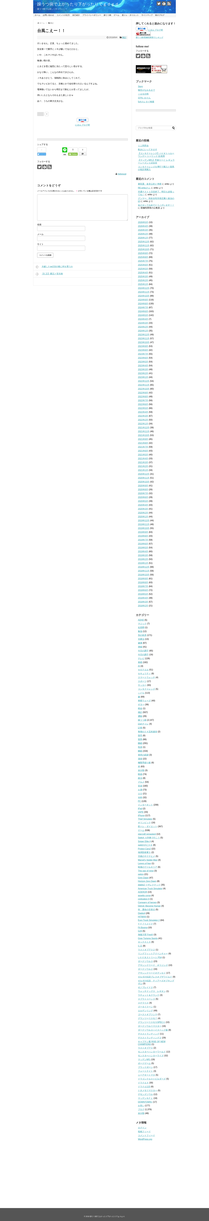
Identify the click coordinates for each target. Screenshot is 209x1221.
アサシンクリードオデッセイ (152, 973)
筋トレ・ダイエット (130, 15)
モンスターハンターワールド (152, 1052)
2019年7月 (143, 540)
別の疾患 (142, 635)
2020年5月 (143, 501)
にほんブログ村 (82, 125)
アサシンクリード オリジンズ (153, 965)
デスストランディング (148, 1034)
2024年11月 (143, 292)
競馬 (140, 739)
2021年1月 (143, 470)
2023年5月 (143, 362)
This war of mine (146, 871)
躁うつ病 (107, 15)
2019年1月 (143, 563)
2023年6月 (143, 358)
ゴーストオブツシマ (147, 1014)
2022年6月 (143, 404)
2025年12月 (143, 242)
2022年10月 (143, 389)
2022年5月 (143, 408)
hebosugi (122, 174)
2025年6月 (143, 265)
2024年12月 (143, 288)
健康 (140, 643)
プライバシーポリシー (91, 15)
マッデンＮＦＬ (145, 1098)
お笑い (141, 1105)
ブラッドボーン (145, 1067)
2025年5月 (143, 269)
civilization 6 (143, 899)
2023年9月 (143, 346)
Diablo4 (141, 913)
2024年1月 (143, 331)
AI (139, 666)
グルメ (141, 782)
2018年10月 (143, 575)
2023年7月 (143, 354)
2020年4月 (143, 505)
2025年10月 (143, 249)
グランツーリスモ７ (147, 1018)
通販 (140, 716)
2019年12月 (143, 520)
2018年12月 (143, 567)
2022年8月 (143, 396)
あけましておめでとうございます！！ (156, 205)
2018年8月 (143, 582)
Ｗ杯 (140, 797)
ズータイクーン (145, 1007)
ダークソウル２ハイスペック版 (153, 1030)
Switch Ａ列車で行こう (149, 838)
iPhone (141, 815)
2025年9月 (143, 253)
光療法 (141, 639)
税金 (140, 708)
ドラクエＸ (143, 1083)
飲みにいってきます (147, 149)
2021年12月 (143, 427)
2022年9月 (143, 393)
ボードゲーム (144, 1063)
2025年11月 (143, 245)
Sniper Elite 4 (144, 841)
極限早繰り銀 (144, 762)
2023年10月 (143, 342)
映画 (140, 774)
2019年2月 (143, 559)
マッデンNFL (144, 1059)
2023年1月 (143, 377)
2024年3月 (143, 323)
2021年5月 (143, 455)
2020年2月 (143, 513)
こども (141, 693)
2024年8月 (143, 303)
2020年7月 (143, 493)
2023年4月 (143, 365)
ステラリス (143, 1003)
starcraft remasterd (147, 834)
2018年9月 (143, 578)
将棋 (140, 662)
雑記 (124, 37)
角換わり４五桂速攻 (147, 731)
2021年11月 (143, 431)
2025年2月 (143, 280)
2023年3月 (143, 369)
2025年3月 (143, 276)
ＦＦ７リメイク (145, 924)
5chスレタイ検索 (146, 102)
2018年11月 (143, 571)
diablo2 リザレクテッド (149, 885)
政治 (140, 778)
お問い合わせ (48, 15)
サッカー (142, 685)
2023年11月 (143, 338)
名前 (39, 224)
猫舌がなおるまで (146, 90)
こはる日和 (143, 94)
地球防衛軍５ (144, 852)
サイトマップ (147, 15)
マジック (142, 623)
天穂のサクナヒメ (146, 856)
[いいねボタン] (40, 114)
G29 (140, 931)
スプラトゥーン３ (146, 999)
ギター (141, 704)
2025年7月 (143, 261)
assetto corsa (144, 895)
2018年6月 (143, 590)
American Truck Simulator (150, 888)
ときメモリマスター (147, 1090)
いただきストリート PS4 (150, 957)
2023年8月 (143, 350)
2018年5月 (143, 594)
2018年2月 (143, 606)
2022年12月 (143, 381)
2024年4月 (143, 319)
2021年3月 (143, 462)
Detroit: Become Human (149, 906)
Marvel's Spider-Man (147, 860)
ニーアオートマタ (146, 1075)
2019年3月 (143, 555)
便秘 (140, 647)
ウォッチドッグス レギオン (152, 991)
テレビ (141, 658)
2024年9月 (143, 300)
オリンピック (144, 822)
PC (139, 801)
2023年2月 (143, 373)
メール (40, 234)
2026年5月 (143, 222)
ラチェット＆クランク (148, 995)
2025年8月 (143, 257)
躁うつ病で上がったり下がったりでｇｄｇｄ (78, 4)
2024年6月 (143, 311)
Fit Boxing (142, 927)
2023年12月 (143, 334)
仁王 (140, 946)
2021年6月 (143, 451)
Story (140, 86)
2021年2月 (143, 466)
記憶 (140, 728)
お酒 (140, 790)
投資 (140, 747)
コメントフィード (146, 1135)
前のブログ (159, 15)
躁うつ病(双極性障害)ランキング (149, 37)
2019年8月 (143, 536)
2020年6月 (143, 497)
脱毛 (140, 735)
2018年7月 (143, 586)
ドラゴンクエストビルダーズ (152, 1079)
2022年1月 (143, 424)
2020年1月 (143, 516)
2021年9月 (143, 439)
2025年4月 (143, 272)
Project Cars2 (144, 849)
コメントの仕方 (63, 15)
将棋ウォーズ (144, 701)
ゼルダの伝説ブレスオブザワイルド (155, 977)
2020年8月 (143, 489)
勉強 (140, 631)
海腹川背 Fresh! (145, 934)
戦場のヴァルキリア (147, 867)
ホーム (37, 15)
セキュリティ (144, 673)
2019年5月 (143, 547)
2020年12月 (143, 474)
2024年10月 (143, 296)
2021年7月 (143, 447)
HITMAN (142, 917)
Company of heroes (147, 902)
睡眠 (140, 743)
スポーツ (142, 681)
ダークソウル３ (145, 961)
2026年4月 (143, 226)
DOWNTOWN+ (145, 1102)
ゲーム (116, 15)
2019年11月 (143, 524)
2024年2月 (143, 327)
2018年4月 (143, 598)
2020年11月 (143, 478)
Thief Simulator (145, 819)
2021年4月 (143, 458)
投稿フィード (144, 1131)
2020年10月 (143, 482)
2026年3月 (143, 230)
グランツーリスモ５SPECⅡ (151, 1022)
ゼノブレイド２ (145, 987)
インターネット (145, 805)
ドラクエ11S (144, 1086)
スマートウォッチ (146, 677)
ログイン (142, 1128)
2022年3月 (143, 416)
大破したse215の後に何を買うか (54, 267)
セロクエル (143, 670)
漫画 (140, 759)
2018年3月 (143, 602)
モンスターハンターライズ (151, 1055)
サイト (40, 244)
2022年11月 (143, 385)
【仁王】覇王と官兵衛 (49, 274)
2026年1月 (143, 238)
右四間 (141, 627)
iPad (140, 808)
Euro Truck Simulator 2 (149, 920)
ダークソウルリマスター (149, 1026)
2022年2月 (143, 420)
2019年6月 (143, 544)
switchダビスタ (145, 845)
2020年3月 (143, 509)
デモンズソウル (145, 1094)
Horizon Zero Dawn (147, 881)
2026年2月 (143, 234)
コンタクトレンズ (146, 689)
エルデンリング (145, 1010)
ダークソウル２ (145, 969)
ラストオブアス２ (146, 950)
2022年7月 (143, 400)
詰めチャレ (143, 724)
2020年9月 (143, 486)
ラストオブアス (145, 1048)
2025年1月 (143, 284)
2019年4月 (143, 551)
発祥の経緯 (143, 755)
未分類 (141, 770)
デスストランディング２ (149, 1038)
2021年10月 (143, 435)
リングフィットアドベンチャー (153, 953)
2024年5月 (143, 315)
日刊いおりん (144, 98)
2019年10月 (143, 528)
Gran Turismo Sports (148, 938)
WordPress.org (145, 1139)
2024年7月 (143, 307)
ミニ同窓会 (143, 145)
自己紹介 (76, 15)
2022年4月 (143, 412)
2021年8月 (143, 443)
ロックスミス (144, 942)
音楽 (140, 786)
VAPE (141, 812)
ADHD (141, 620)
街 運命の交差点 (146, 909)
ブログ (141, 1109)
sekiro (141, 874)
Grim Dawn (143, 878)
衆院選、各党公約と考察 (149, 184)
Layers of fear (144, 863)
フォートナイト (145, 1071)
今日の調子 (143, 651)
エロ (140, 793)
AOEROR (142, 892)
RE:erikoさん (144, 188)
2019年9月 (143, 532)
